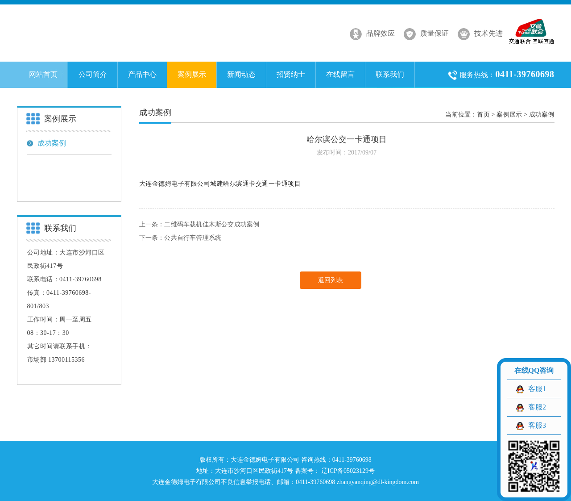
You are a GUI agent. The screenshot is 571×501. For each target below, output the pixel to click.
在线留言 (340, 74)
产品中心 (142, 74)
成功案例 (46, 143)
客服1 (537, 388)
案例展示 (192, 74)
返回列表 (330, 280)
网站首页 (43, 74)
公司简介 (93, 74)
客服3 (537, 425)
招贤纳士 (291, 74)
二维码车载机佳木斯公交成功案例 (211, 224)
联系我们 (390, 74)
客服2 (537, 407)
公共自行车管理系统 (192, 237)
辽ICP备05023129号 (347, 471)
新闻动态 (241, 74)
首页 (483, 114)
